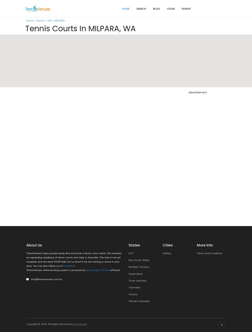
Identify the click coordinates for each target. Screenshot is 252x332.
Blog (156, 9)
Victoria (133, 294)
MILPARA (60, 20)
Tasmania (134, 287)
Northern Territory (139, 267)
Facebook (69, 265)
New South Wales (139, 260)
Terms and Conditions (209, 253)
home (126, 9)
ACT (131, 253)
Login (171, 9)
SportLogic (80, 324)
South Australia (137, 280)
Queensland (135, 273)
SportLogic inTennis (97, 270)
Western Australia (139, 301)
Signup (186, 9)
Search (141, 9)
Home (29, 20)
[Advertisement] (198, 147)
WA (49, 20)
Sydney (167, 253)
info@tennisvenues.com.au (46, 279)
